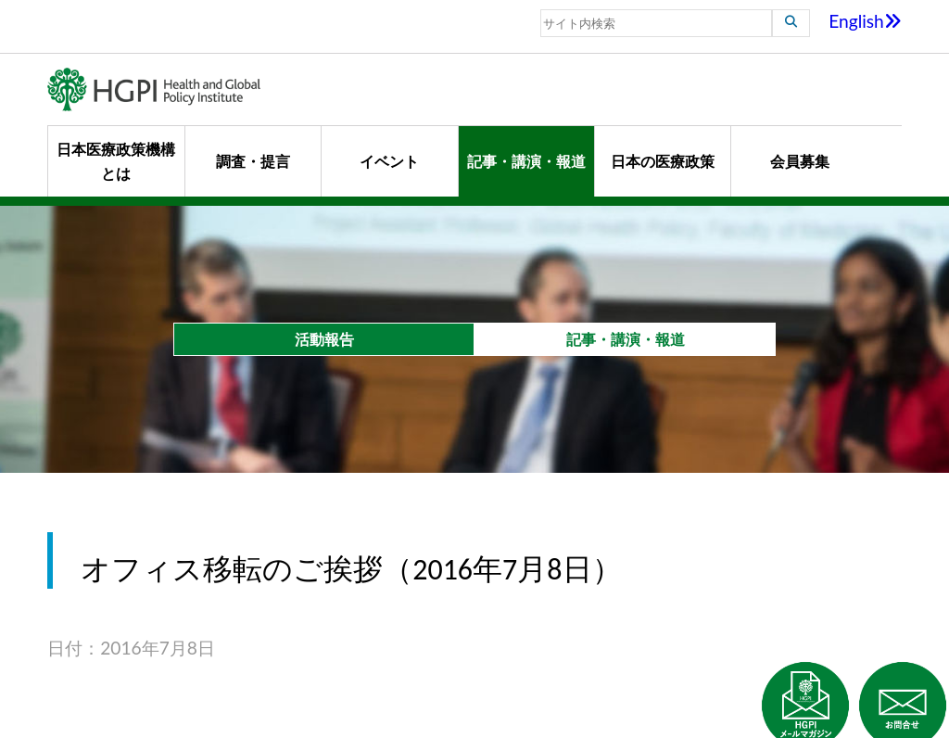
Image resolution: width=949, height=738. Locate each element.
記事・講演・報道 (526, 161)
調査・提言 (253, 161)
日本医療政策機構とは (116, 161)
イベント (389, 161)
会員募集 (799, 161)
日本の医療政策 (663, 161)
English (865, 21)
